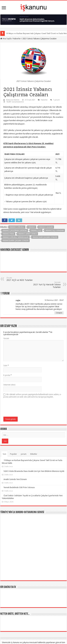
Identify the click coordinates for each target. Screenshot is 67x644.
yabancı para (8, 234)
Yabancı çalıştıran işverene (15, 230)
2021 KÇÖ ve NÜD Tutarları (22, 279)
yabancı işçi (36, 230)
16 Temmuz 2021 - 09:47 (54, 300)
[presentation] (26, 408)
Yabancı (31, 227)
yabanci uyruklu (17, 227)
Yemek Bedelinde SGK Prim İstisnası (19, 487)
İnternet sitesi (9, 385)
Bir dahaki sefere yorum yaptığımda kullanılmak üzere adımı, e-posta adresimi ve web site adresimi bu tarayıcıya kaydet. (32, 395)
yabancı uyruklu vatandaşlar (16, 237)
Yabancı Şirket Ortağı (27, 234)
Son (4, 454)
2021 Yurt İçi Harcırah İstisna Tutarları (45, 284)
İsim (6, 365)
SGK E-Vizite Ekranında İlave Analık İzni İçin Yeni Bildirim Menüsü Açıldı (34, 471)
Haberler (17, 38)
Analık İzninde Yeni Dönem (15, 479)
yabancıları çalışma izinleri (45, 237)
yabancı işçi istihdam (54, 230)
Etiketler (33, 454)
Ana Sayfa (5, 38)
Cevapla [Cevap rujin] (59, 313)
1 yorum (56, 100)
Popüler (13, 454)
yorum (23, 454)
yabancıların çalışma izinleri (16, 241)
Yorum (6, 338)
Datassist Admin (12, 100)
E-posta (7, 375)
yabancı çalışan (46, 227)
